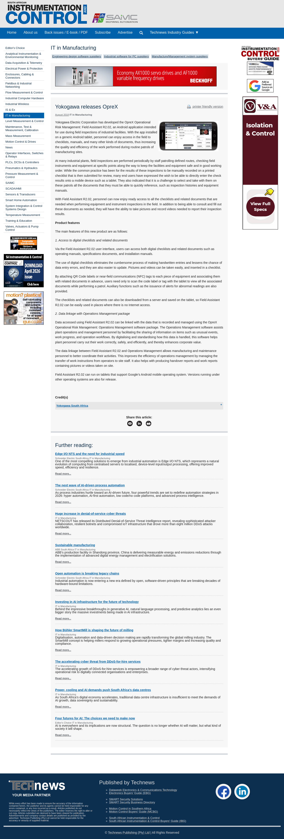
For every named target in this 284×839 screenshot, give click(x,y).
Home (12, 32)
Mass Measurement (18, 136)
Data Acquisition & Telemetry (24, 62)
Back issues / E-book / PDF (66, 32)
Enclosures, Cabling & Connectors (20, 76)
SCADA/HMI (14, 188)
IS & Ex (10, 109)
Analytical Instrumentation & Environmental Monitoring (23, 55)
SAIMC (10, 183)
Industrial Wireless (17, 104)
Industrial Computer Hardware (25, 98)
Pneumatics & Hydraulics (22, 168)
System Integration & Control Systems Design (24, 207)
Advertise (125, 32)
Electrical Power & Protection (24, 68)
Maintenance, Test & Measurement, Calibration (22, 128)
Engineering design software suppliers (76, 56)
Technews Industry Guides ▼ (174, 32)
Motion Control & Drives (21, 141)
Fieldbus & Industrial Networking (19, 85)
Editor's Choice (15, 48)
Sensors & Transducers (20, 194)
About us (30, 32)
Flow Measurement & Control (24, 92)
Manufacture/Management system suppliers (180, 56)
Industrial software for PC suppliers (126, 56)
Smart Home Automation (21, 200)
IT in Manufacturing (18, 115)
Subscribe (103, 32)
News (9, 147)
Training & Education (19, 220)
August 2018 (62, 114)
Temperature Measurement (23, 215)
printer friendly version (204, 106)
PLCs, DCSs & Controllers (22, 162)
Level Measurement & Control (25, 121)
